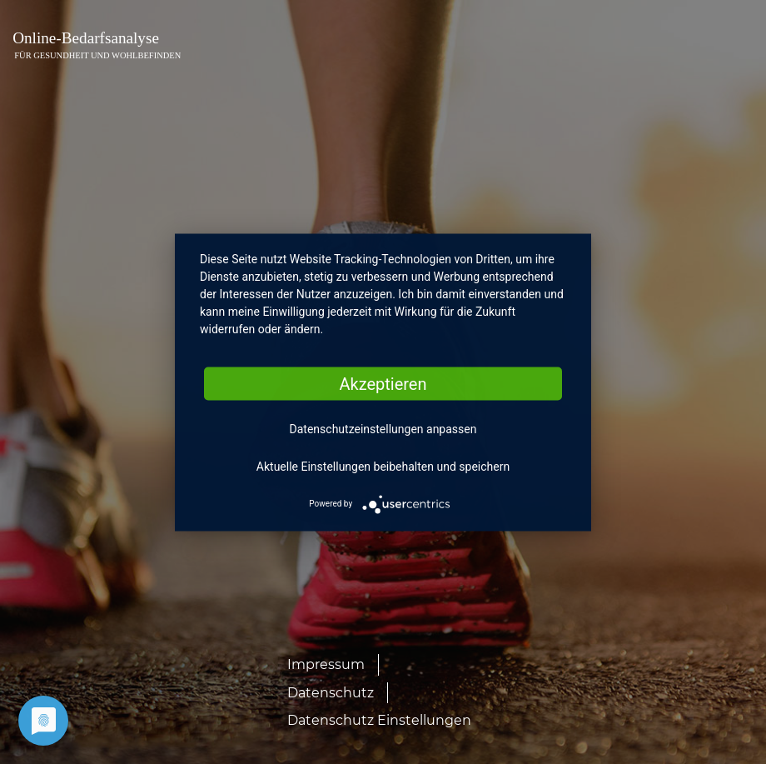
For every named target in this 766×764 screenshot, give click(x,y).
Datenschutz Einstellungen (379, 720)
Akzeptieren (382, 383)
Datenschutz (330, 693)
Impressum (326, 664)
